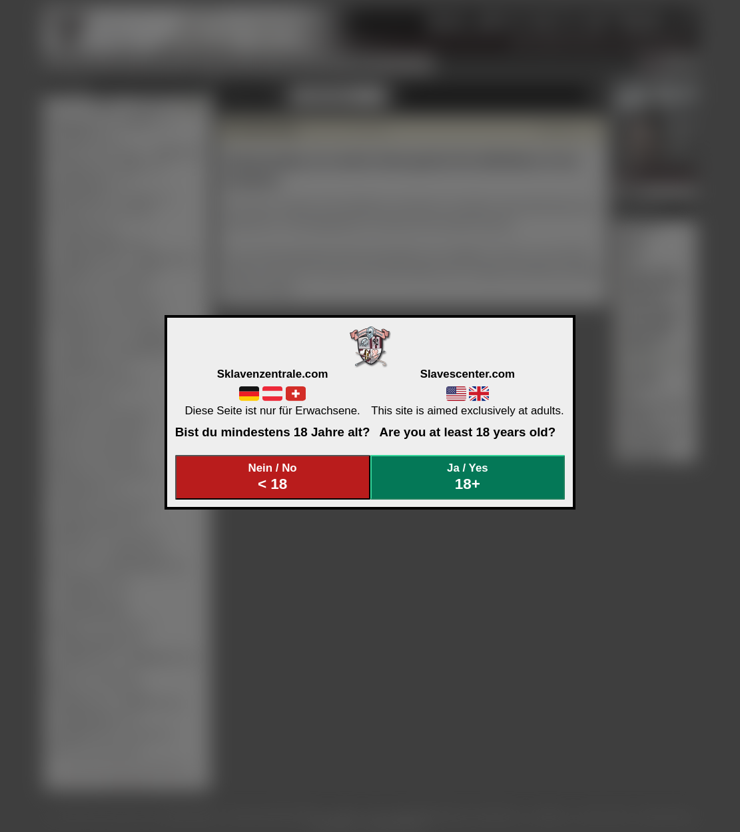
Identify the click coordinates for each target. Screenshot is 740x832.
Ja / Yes (467, 477)
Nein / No (272, 477)
